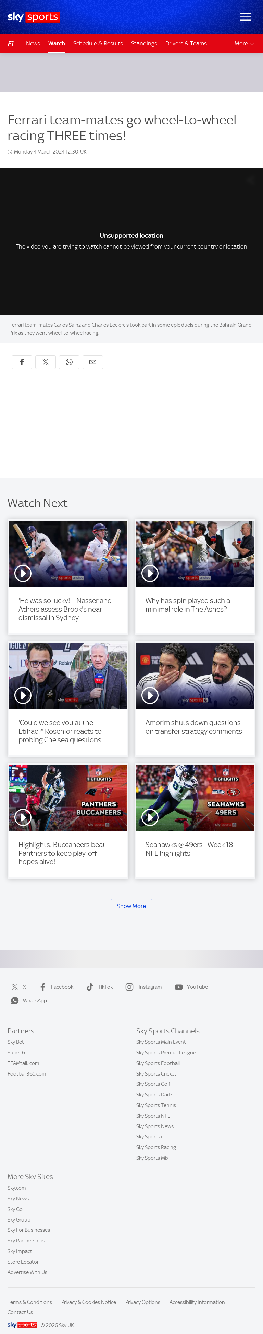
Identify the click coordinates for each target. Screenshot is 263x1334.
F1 (11, 43)
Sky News (18, 1190)
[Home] (34, 17)
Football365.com (27, 1066)
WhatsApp (27, 992)
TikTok (98, 979)
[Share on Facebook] (22, 354)
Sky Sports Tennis (156, 1097)
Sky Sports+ (149, 1128)
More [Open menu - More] (245, 43)
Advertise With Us (27, 1264)
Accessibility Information (197, 1294)
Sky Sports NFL (153, 1108)
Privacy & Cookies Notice (88, 1294)
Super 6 (16, 1044)
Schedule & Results (98, 43)
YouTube (190, 979)
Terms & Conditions (30, 1294)
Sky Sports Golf (153, 1076)
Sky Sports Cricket (156, 1066)
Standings (144, 43)
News (33, 43)
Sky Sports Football (158, 1055)
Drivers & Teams (186, 43)
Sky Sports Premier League (166, 1044)
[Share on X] (45, 354)
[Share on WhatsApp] (69, 354)
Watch (56, 43)
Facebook (54, 979)
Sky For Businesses (29, 1222)
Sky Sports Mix (152, 1150)
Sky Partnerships (26, 1232)
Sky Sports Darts (154, 1086)
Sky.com (17, 1180)
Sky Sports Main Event (161, 1034)
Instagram (142, 979)
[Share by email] (93, 354)
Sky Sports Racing (156, 1139)
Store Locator (23, 1254)
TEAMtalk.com (23, 1055)
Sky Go (15, 1201)
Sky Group (19, 1212)
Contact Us (20, 1304)
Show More (131, 898)
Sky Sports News (155, 1118)
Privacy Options (142, 1294)
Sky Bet (16, 1034)
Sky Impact (20, 1243)
